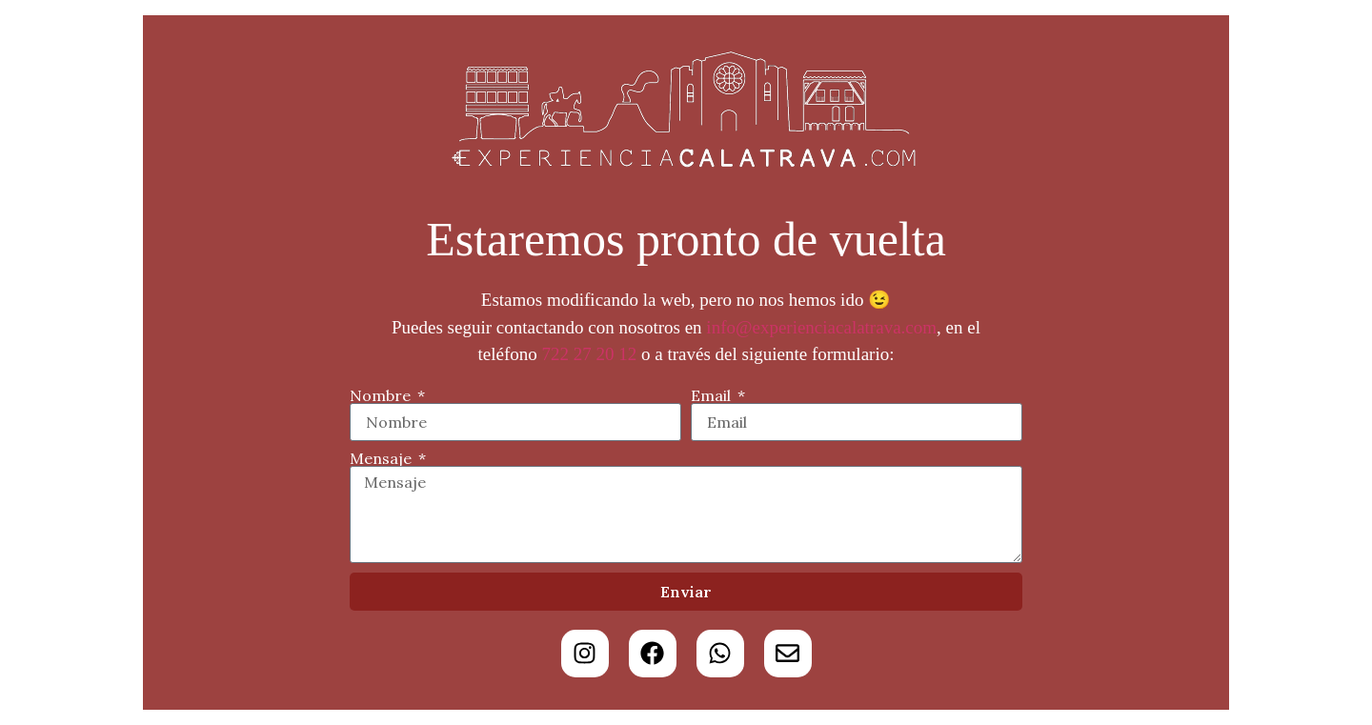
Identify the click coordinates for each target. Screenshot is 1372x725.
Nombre (382, 395)
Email (713, 395)
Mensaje (382, 458)
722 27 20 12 (589, 354)
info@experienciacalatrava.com (821, 327)
